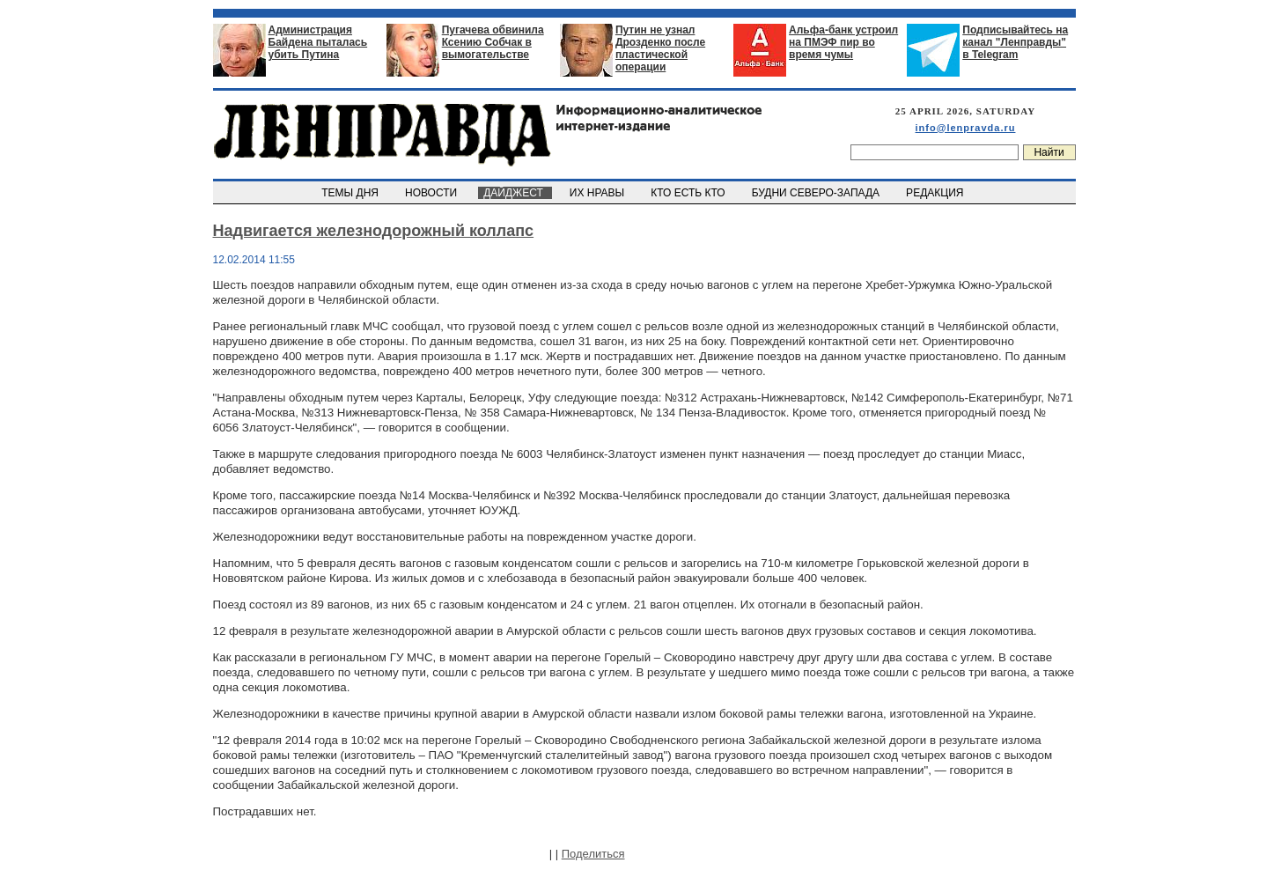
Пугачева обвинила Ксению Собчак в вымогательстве (493, 42)
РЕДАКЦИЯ (936, 193)
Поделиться (593, 853)
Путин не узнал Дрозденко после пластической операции (660, 48)
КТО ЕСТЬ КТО (689, 193)
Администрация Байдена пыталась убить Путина (318, 42)
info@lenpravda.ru (966, 127)
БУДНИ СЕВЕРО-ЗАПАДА (817, 193)
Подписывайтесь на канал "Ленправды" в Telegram (1015, 42)
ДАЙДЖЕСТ (515, 193)
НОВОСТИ (432, 193)
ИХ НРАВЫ (598, 193)
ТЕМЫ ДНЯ (351, 193)
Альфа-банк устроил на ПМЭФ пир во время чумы (843, 42)
